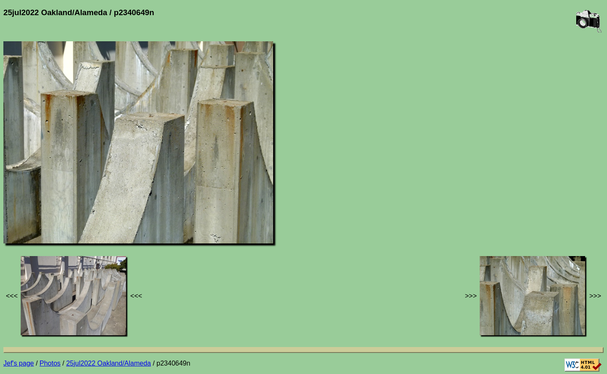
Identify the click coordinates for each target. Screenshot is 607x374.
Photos (50, 363)
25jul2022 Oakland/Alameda (108, 363)
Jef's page (18, 363)
